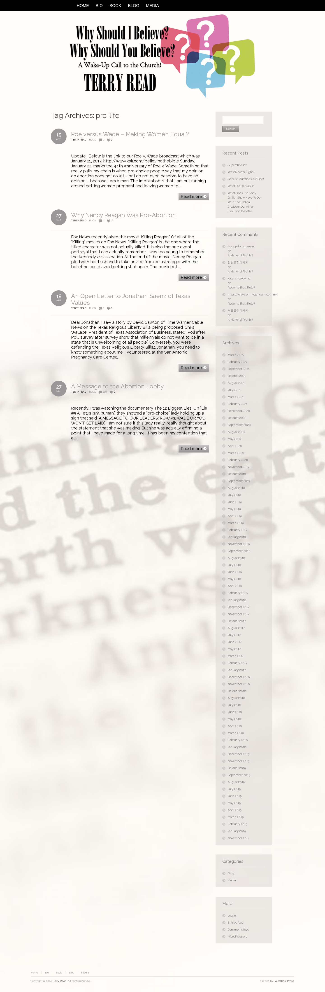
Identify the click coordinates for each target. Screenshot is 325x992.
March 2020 (236, 453)
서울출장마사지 (238, 310)
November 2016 (239, 684)
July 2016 (234, 705)
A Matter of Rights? (240, 255)
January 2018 (237, 600)
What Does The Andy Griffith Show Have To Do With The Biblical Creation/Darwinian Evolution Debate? (244, 202)
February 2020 (238, 460)
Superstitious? (237, 165)
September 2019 (239, 481)
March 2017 (236, 656)
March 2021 (236, 397)
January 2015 (237, 831)
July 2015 (234, 789)
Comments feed (238, 929)
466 (105, 391)
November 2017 (238, 614)
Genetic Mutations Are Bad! (246, 179)
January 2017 (237, 670)
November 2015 (238, 761)
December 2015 (238, 754)
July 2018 (234, 565)
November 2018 (239, 544)
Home (34, 972)
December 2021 (238, 369)
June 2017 (234, 642)
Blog (92, 139)
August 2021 (236, 383)
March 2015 (236, 817)
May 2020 (234, 439)
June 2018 (235, 572)
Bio (47, 972)
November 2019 (239, 467)
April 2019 (235, 516)
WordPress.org (238, 936)
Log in (232, 915)
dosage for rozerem (241, 246)
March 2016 (236, 733)
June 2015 (234, 796)
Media (232, 880)
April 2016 (235, 726)
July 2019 (234, 495)
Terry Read (59, 981)
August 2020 (236, 432)
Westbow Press (284, 981)
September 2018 (239, 551)
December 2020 (239, 411)
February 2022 (238, 361)
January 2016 (237, 747)
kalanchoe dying (239, 278)
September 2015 (239, 775)
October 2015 (237, 768)
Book (59, 972)
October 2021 (237, 376)
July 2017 (234, 635)
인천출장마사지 (238, 262)
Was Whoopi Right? (241, 172)
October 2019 (237, 474)
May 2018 (234, 579)
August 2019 (236, 488)
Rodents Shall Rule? (241, 287)
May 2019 (234, 509)
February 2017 (237, 663)
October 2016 (237, 691)
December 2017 (238, 607)
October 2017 (237, 621)
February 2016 (238, 740)
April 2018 (235, 586)
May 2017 (234, 649)
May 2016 (234, 719)
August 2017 (236, 628)
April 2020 (235, 446)
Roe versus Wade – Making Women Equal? (130, 134)
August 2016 (236, 698)
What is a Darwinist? (241, 186)
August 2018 (236, 558)
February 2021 (237, 404)
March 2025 (236, 354)
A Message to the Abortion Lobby (117, 386)
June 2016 (235, 712)
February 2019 (238, 530)
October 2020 (237, 418)
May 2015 (234, 803)
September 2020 (239, 425)
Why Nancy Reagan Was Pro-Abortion (123, 215)
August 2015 (236, 782)
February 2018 (238, 593)
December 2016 (239, 677)
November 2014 (239, 838)
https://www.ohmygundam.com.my (246, 294)
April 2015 (234, 810)
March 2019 (236, 523)
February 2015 (237, 824)
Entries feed (236, 922)
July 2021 (234, 390)
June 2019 (235, 502)
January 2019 (237, 537)
